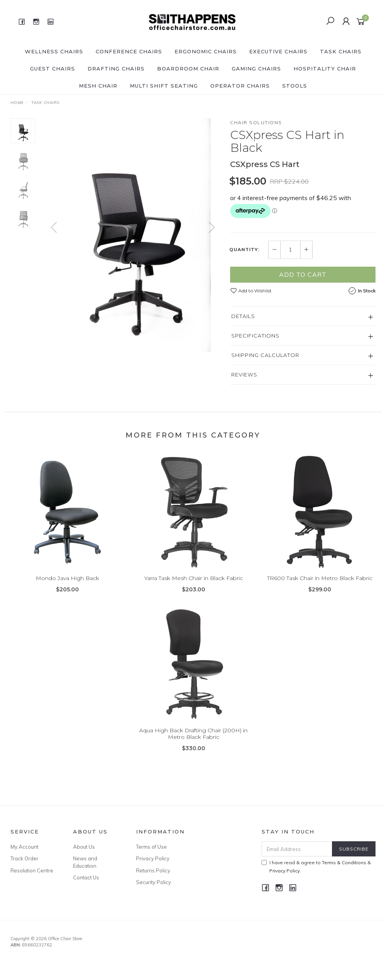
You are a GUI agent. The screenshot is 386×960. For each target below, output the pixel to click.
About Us (84, 847)
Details (243, 316)
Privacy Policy (152, 858)
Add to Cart (303, 274)
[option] (133, 235)
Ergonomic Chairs (206, 51)
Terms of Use (151, 847)
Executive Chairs (278, 51)
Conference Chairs (129, 51)
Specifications (255, 335)
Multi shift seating (164, 86)
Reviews (244, 374)
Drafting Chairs (116, 68)
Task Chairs (341, 51)
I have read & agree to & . (316, 867)
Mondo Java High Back (67, 584)
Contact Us (86, 877)
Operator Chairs (240, 86)
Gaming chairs (256, 68)
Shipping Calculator (265, 355)
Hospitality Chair (324, 68)
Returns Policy (153, 870)
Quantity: (244, 249)
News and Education (85, 862)
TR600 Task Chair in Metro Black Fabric (319, 584)
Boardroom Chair (188, 68)
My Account (24, 847)
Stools (294, 86)
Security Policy (153, 882)
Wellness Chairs (54, 51)
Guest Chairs (52, 68)
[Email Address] (297, 848)
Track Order (24, 858)
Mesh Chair (98, 86)
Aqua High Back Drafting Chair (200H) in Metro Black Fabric (193, 740)
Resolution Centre (31, 870)
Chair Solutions (256, 122)
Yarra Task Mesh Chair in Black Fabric (193, 584)
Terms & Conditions (344, 862)
